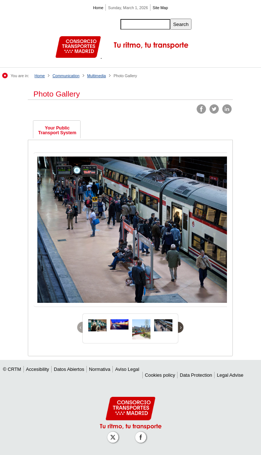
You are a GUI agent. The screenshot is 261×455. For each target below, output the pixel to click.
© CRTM (12, 369)
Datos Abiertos (69, 369)
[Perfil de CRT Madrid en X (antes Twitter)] (114, 433)
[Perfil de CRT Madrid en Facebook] (142, 433)
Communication (65, 76)
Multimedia (96, 76)
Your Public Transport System (57, 130)
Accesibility (37, 369)
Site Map (160, 7)
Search (181, 24)
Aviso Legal (127, 369)
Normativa (99, 369)
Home (98, 7)
